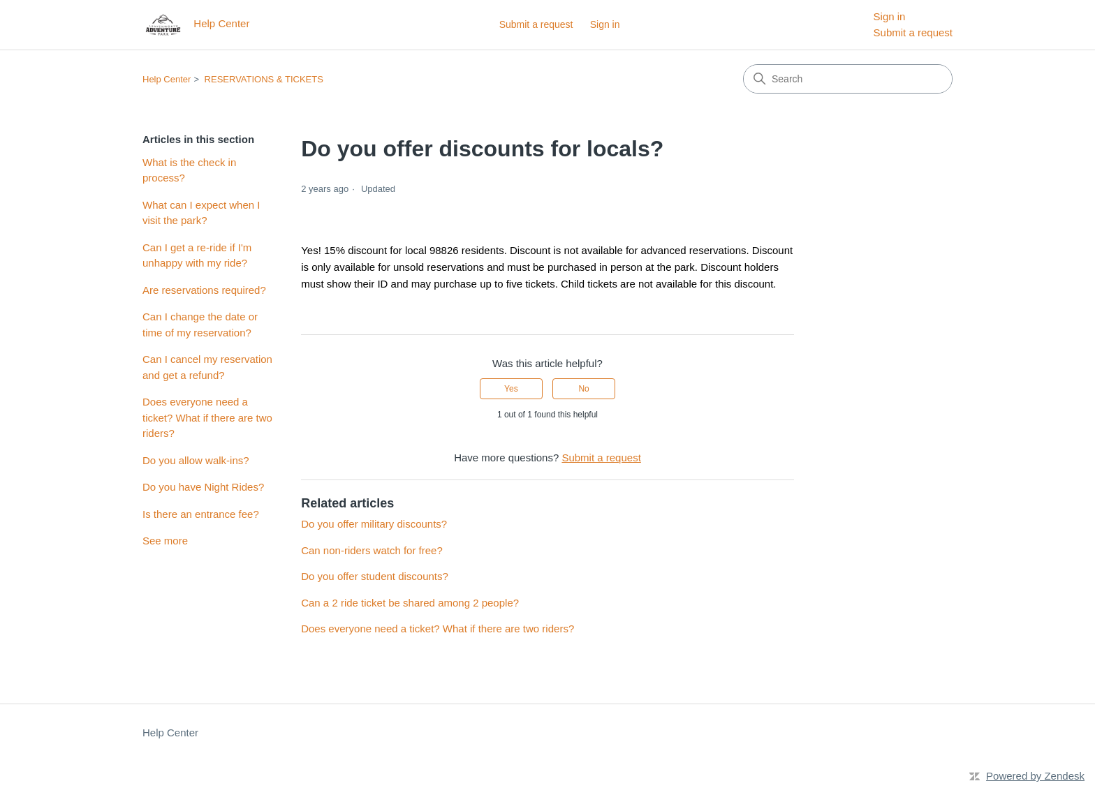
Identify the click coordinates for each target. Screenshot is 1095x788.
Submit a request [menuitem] (913, 32)
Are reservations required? (204, 290)
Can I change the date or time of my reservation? (200, 325)
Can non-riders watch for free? (372, 550)
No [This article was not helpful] (583, 389)
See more (165, 541)
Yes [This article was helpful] (511, 389)
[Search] (848, 79)
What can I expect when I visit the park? (201, 213)
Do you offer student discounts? (374, 576)
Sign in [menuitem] (890, 16)
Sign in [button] (605, 24)
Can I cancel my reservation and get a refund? (207, 367)
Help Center (166, 79)
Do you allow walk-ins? (195, 460)
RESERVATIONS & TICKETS (264, 79)
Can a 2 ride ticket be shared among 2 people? (410, 603)
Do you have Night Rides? (203, 487)
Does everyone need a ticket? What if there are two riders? (207, 417)
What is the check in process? (189, 170)
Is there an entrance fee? (200, 514)
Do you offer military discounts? (374, 524)
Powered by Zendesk (1035, 776)
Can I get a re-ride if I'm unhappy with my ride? (196, 255)
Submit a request (536, 24)
